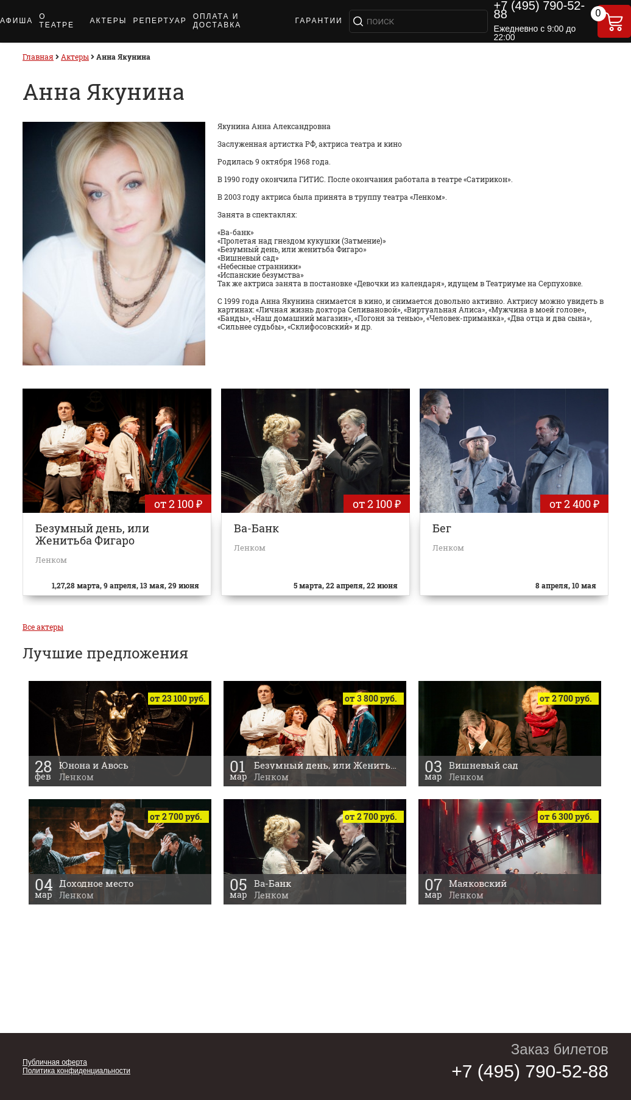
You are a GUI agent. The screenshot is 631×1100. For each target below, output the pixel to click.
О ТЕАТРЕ (56, 20)
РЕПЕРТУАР (159, 20)
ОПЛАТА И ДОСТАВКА (217, 20)
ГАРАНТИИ (319, 20)
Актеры (75, 57)
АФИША (16, 20)
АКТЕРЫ (108, 20)
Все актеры (43, 627)
